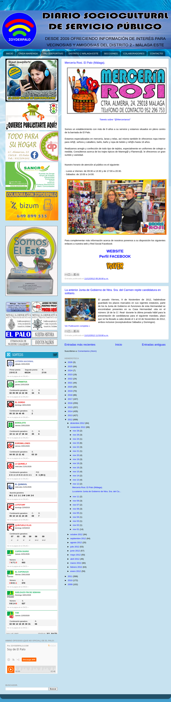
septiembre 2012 (78, 538)
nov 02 (76, 525)
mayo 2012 (75, 555)
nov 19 (76, 459)
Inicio (118, 344)
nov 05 (76, 513)
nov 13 (76, 480)
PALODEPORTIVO (53, 53)
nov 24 (76, 439)
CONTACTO (156, 53)
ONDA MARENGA (28, 53)
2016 (70, 403)
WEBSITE (114, 251)
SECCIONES (111, 53)
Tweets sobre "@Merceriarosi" (115, 119)
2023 (70, 374)
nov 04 (76, 517)
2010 (70, 580)
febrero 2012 (76, 567)
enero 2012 (75, 571)
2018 (70, 395)
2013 (70, 415)
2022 (70, 379)
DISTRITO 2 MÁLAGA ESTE (83, 53)
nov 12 (76, 484)
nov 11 (76, 496)
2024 (70, 370)
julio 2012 (75, 547)
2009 (70, 584)
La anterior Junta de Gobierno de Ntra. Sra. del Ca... (96, 491)
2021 (70, 383)
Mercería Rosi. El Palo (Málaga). (85, 62)
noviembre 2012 (78, 427)
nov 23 (76, 443)
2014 (70, 411)
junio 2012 (75, 551)
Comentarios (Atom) (87, 351)
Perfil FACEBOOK (115, 256)
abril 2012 (75, 559)
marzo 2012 (76, 563)
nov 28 (76, 431)
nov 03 (76, 521)
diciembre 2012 (77, 423)
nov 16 (76, 467)
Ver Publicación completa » (77, 326)
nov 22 (76, 447)
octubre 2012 (76, 534)
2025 (70, 366)
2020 (70, 387)
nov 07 (76, 505)
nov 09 (76, 501)
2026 (70, 362)
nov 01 (76, 529)
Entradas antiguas (154, 344)
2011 (70, 576)
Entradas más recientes (80, 344)
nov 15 (76, 471)
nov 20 (76, 455)
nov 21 (76, 451)
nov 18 (76, 463)
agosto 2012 (76, 542)
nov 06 (76, 509)
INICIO (9, 53)
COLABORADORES (134, 53)
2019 (70, 391)
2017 (70, 399)
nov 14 (76, 475)
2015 (70, 407)
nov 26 (76, 435)
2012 (70, 419)
